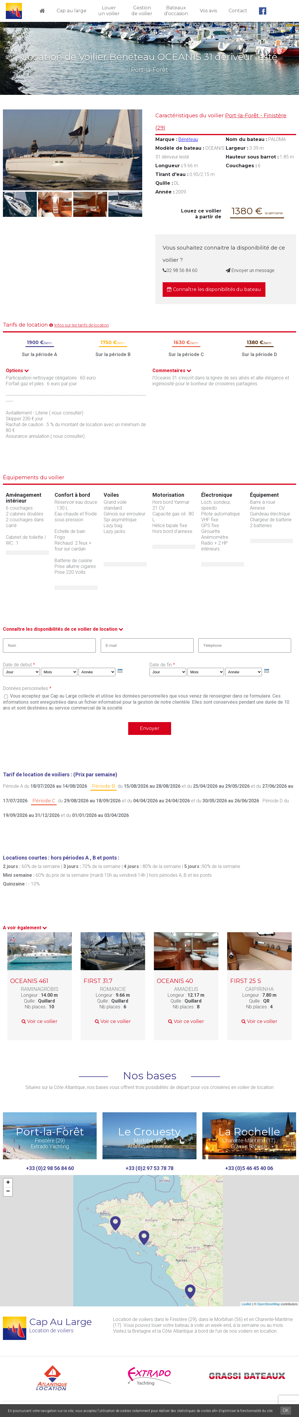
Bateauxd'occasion (176, 10)
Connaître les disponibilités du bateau (214, 289)
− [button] (8, 1191)
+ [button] (8, 1183)
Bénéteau (188, 139)
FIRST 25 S (245, 980)
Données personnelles (27, 688)
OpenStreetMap (268, 1304)
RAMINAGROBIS (39, 989)
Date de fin (162, 664)
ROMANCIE (113, 989)
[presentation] (120, 671)
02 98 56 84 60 (180, 270)
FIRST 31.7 (98, 980)
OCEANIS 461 (29, 980)
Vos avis (208, 10)
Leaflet (246, 1304)
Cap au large (71, 10)
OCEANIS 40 (175, 980)
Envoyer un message (250, 270)
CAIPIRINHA (259, 989)
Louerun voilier (109, 10)
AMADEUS (186, 989)
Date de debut (19, 664)
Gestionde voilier (141, 10)
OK (286, 1410)
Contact (238, 10)
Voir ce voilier (40, 1021)
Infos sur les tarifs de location (81, 325)
